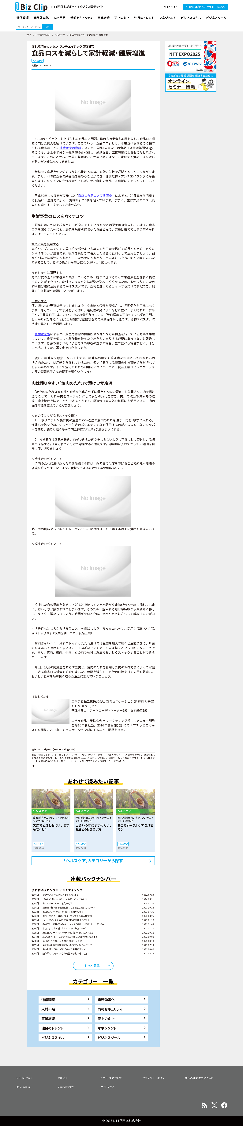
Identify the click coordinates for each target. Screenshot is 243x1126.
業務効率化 (106, 999)
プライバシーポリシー (155, 1078)
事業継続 (48, 1018)
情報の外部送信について (199, 1078)
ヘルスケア (59, 35)
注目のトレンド (52, 1027)
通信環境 (48, 999)
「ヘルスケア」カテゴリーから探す (93, 860)
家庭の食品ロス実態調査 (95, 195)
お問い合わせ (65, 1087)
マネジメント (107, 1027)
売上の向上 (106, 1018)
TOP (29, 35)
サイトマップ (107, 1087)
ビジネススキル (42, 35)
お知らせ (63, 1078)
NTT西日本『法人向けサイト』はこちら (205, 7)
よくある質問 (23, 1087)
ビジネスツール (109, 1037)
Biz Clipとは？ (169, 7)
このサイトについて (111, 1078)
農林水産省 (42, 334)
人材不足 (48, 1009)
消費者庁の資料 (70, 147)
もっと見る (92, 965)
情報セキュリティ (110, 1009)
